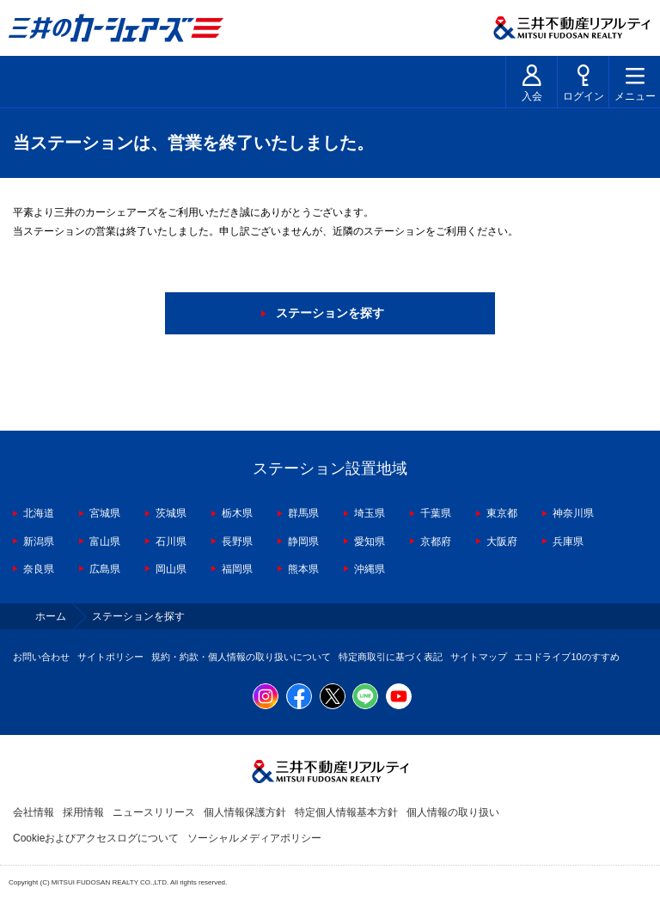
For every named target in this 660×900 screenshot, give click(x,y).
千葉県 (435, 513)
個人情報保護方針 (245, 812)
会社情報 (33, 812)
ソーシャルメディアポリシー (254, 838)
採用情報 (83, 812)
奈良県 (38, 569)
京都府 (435, 542)
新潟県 (38, 542)
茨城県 (171, 513)
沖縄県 (369, 569)
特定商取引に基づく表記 (391, 657)
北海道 (38, 513)
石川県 (171, 542)
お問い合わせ (41, 657)
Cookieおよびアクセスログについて (96, 838)
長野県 (237, 542)
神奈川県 (573, 513)
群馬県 (303, 513)
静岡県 (303, 542)
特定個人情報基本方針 (346, 812)
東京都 (501, 513)
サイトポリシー (110, 657)
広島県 (104, 569)
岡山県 (171, 569)
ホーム (50, 616)
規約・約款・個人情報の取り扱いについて (241, 657)
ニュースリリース (154, 812)
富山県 (104, 542)
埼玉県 (369, 513)
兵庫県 (568, 542)
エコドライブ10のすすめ (566, 657)
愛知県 (369, 542)
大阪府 (501, 542)
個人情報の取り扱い (452, 812)
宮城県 (104, 513)
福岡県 (237, 569)
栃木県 (237, 513)
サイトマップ (478, 657)
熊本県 (303, 569)
